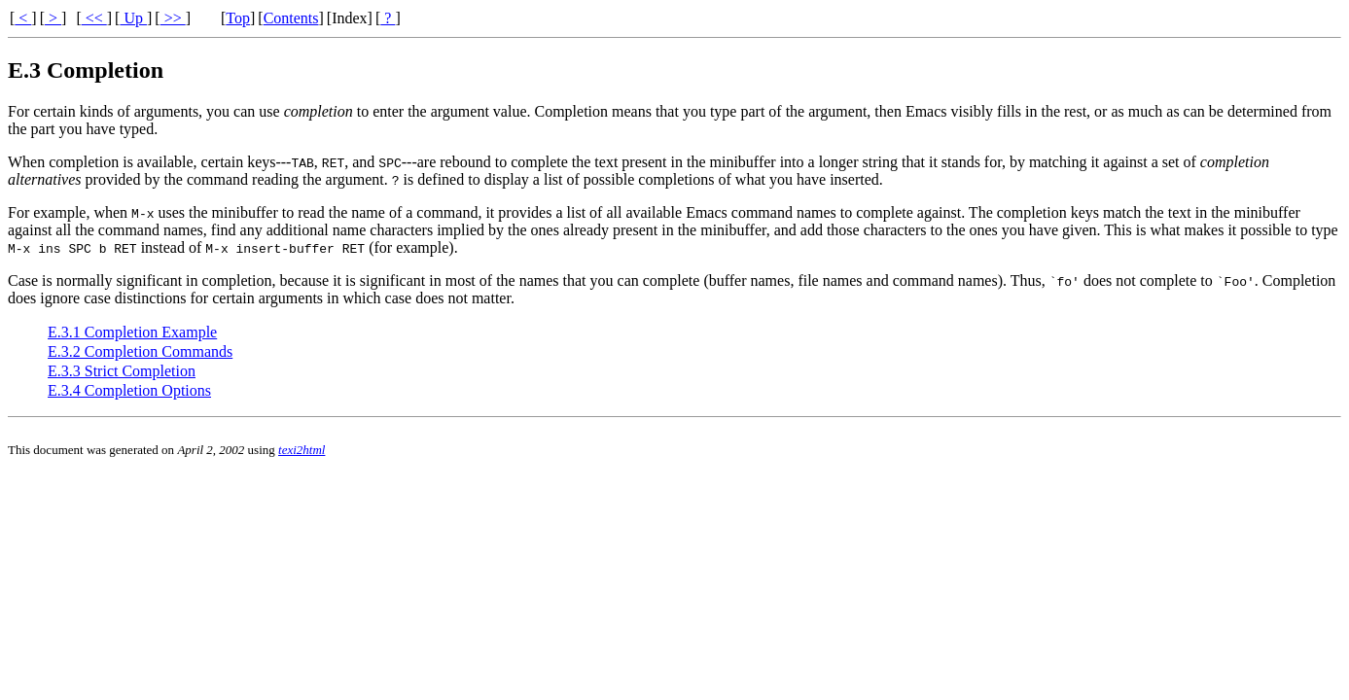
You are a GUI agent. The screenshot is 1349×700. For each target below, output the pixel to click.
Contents (291, 18)
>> (173, 18)
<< (94, 18)
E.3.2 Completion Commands (140, 351)
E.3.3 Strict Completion (121, 371)
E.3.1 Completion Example (132, 332)
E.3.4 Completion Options (129, 390)
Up (133, 18)
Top (238, 18)
